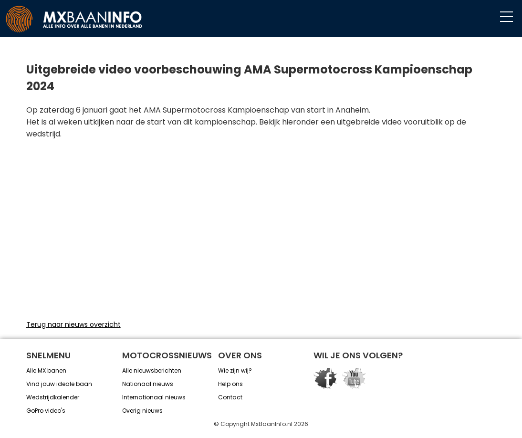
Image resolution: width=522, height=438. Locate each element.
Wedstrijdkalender (52, 397)
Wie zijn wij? (235, 370)
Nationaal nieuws (147, 384)
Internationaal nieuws (154, 397)
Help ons (230, 384)
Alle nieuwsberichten (151, 370)
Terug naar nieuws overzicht (73, 324)
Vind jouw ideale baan (59, 384)
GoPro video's (45, 411)
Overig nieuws (142, 411)
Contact (230, 397)
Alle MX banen (46, 370)
